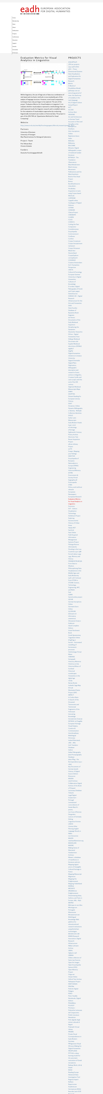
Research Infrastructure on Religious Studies (73, 1067)
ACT (69, 79)
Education (71, 18)
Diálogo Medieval (74, 310)
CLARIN (71, 188)
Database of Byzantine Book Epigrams (73, 284)
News (36, 18)
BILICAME (71, 117)
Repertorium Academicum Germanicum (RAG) (74, 1058)
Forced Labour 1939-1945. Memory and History (74, 527)
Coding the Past (73, 196)
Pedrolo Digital (73, 960)
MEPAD (70, 874)
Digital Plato (72, 334)
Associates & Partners (39, 21)
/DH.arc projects (73, 36)
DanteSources (72, 265)
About (42, 18)
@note (70, 55)
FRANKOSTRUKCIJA (75, 532)
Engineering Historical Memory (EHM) (74, 441)
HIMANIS (71, 628)
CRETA (70, 241)
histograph (71, 630)
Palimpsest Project (74, 953)
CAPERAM (71, 169)
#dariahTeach (72, 33)
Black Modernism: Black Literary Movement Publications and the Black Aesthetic (75, 141)
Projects (56, 18)
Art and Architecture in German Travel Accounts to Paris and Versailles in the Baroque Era (75, 93)
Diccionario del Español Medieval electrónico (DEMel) (75, 315)
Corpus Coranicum (74, 212)
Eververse (71, 478)
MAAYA (70, 810)
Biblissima (71, 114)
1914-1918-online (73, 38)
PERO (70, 965)
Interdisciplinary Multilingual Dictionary (73, 707)
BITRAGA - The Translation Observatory (73, 131)
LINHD (70, 795)
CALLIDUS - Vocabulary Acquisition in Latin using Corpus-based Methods (74, 162)
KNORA (70, 750)
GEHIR (70, 571)
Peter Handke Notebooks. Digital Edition (74, 969)
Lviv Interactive (73, 807)
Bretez (70, 153)
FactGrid (71, 501)
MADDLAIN (72, 814)
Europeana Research (75, 468)
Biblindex (71, 112)
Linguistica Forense (74, 793)
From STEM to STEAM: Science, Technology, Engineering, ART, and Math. (74, 556)
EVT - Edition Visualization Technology (72, 482)
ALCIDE (71, 81)
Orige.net (71, 946)
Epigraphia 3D (72, 451)
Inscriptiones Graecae (75, 690)
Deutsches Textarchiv (75, 303)
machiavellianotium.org (75, 812)
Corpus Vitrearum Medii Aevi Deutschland (74, 222)
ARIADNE (71, 86)
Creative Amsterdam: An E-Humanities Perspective (75, 236)
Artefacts (71, 100)
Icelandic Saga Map (74, 657)
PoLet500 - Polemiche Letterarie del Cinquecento (75, 981)
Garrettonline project (75, 568)
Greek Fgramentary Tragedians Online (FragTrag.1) (74, 609)
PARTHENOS (72, 955)
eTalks (70, 456)
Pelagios (71, 962)
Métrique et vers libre (75, 876)
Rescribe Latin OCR (74, 1063)
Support (23, 21)
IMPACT (71, 666)
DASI (70, 277)
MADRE (71, 817)
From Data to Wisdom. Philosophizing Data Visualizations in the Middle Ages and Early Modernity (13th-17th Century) (74, 542)
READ (70, 1041)
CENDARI (71, 181)
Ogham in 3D (72, 924)
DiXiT (70, 375)
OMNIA (70, 927)
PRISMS (71, 1003)
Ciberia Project (73, 184)
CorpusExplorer (73, 227)
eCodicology (72, 399)
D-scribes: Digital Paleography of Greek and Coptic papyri (75, 260)
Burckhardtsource (74, 155)
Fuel (69, 564)
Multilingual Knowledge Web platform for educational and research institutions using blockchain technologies (75, 896)
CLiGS (70, 191)
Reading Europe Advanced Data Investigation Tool (74, 1046)
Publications (49, 18)
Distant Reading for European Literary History (74, 370)
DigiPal (70, 322)
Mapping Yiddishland (75, 855)
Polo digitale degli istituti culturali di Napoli (74, 993)
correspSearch (73, 229)
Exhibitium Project (74, 487)
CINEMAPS (72, 186)
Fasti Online (72, 504)
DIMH (70, 363)
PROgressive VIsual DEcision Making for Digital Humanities (74, 1017)
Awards (29, 21)
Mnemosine (72, 884)
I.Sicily (70, 652)
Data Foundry (72, 279)
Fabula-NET (72, 499)
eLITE (70, 420)
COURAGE (72, 231)
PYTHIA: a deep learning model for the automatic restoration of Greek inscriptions (75, 1029)
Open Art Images (73, 934)
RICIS (70, 1091)
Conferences (64, 18)
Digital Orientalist (74, 332)
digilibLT (71, 320)
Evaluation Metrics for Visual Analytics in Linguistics (75, 473)
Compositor (72, 198)
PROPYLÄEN (72, 1022)
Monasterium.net (74, 886)
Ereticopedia (72, 454)
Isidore (70, 721)
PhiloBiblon (72, 974)
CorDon (71, 210)
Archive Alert (72, 83)
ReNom (70, 1053)
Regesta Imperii (73, 1051)
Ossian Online (72, 948)
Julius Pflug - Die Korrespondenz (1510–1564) (75, 733)
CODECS (71, 193)
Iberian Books (72, 654)
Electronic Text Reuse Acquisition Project (74, 410)
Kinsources (71, 747)
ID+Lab (70, 659)
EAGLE (70, 387)
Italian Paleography (74, 724)
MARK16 (71, 857)
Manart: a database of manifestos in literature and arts (74, 831)
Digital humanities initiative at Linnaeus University (75, 327)
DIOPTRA (71, 365)
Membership (30, 18)
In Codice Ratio (73, 669)
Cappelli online (73, 172)
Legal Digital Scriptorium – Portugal (72, 769)
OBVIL (70, 922)
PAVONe (71, 958)
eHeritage (71, 401)
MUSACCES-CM (73, 905)
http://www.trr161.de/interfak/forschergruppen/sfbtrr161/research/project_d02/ (47, 97)
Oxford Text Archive (75, 950)
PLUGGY (71, 977)
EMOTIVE (71, 427)
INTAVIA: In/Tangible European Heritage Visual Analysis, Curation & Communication (75, 697)
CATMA (71, 179)
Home (22, 18)
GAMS (70, 566)
